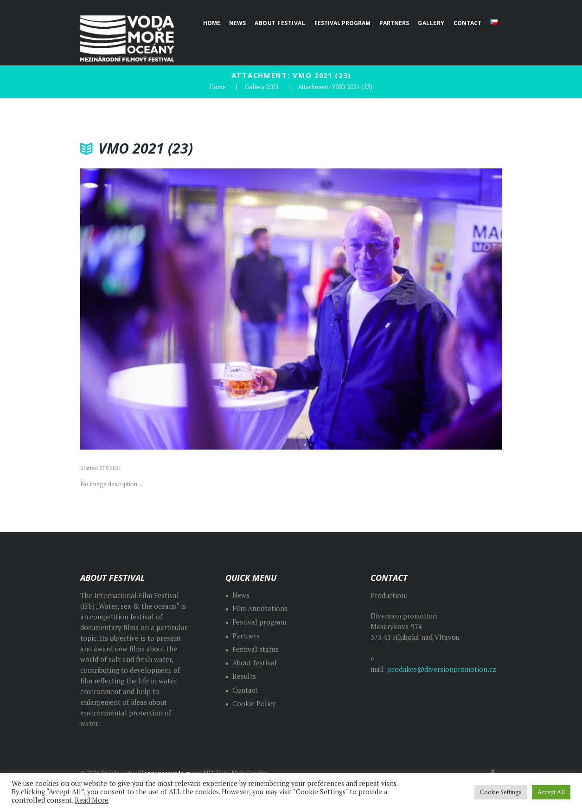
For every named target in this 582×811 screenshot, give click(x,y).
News (240, 595)
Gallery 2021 (262, 87)
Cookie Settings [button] (501, 792)
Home (218, 87)
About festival (254, 662)
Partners (246, 635)
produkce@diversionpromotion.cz (442, 669)
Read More (92, 800)
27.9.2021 (110, 468)
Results (244, 676)
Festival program (259, 622)
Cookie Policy (254, 703)
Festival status (255, 649)
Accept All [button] (551, 792)
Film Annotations (260, 608)
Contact (245, 690)
